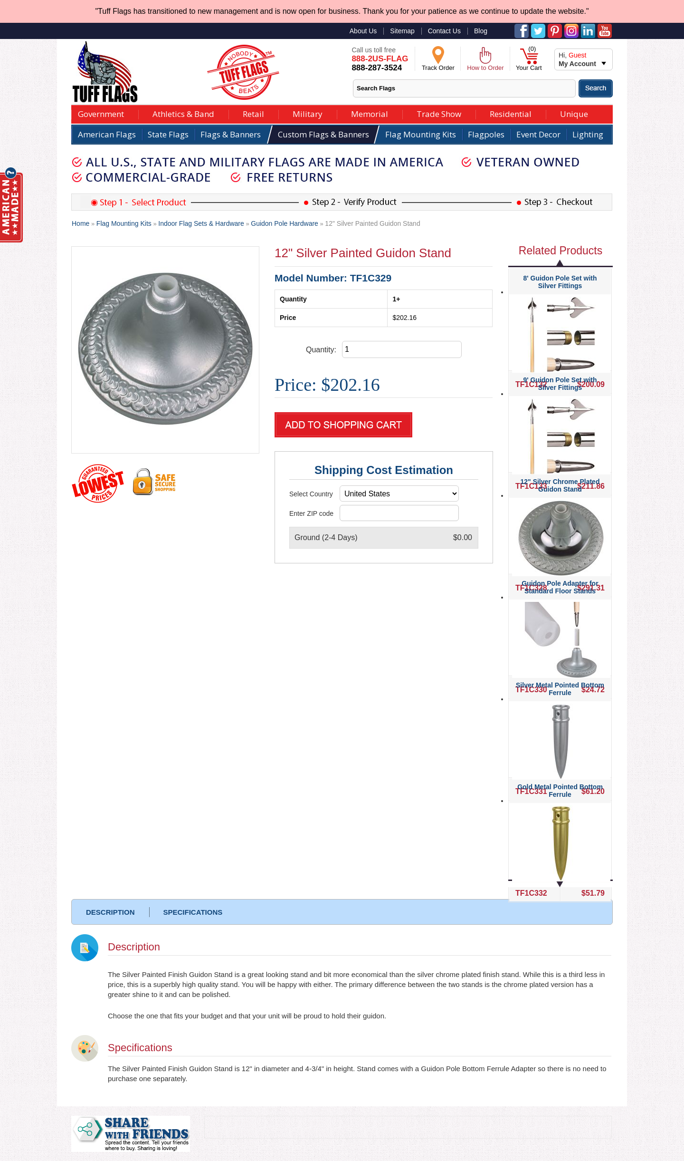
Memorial (369, 112)
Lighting (587, 134)
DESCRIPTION (110, 912)
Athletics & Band (183, 112)
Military (308, 112)
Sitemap (402, 31)
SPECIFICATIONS (193, 912)
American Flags (107, 134)
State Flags (168, 134)
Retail (253, 112)
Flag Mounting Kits (420, 134)
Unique (574, 112)
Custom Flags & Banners (323, 134)
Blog (480, 31)
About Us (363, 31)
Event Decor (538, 134)
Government (101, 112)
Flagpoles (486, 134)
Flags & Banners (230, 134)
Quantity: (321, 350)
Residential (511, 112)
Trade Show (439, 112)
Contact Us (444, 31)
